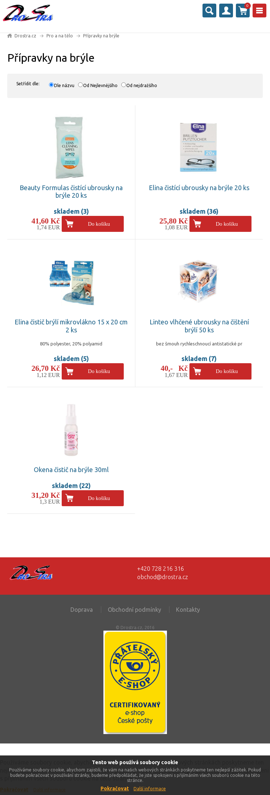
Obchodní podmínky (134, 609)
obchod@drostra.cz (162, 577)
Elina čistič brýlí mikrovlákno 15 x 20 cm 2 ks (71, 325)
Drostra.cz (25, 35)
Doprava (81, 609)
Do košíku (99, 224)
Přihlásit (226, 10)
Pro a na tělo (59, 35)
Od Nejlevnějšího (100, 85)
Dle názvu (64, 85)
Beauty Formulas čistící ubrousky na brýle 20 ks (71, 191)
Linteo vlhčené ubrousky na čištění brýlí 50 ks (199, 325)
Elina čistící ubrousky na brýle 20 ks (199, 187)
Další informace (150, 788)
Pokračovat (115, 788)
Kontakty (188, 609)
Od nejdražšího (141, 85)
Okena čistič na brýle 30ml (71, 469)
